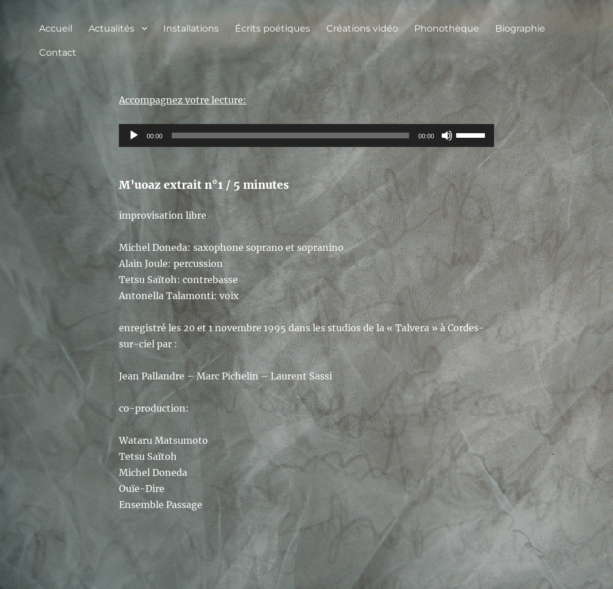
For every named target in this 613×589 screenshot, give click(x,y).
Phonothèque (446, 28)
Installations (191, 28)
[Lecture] (134, 135)
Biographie (520, 28)
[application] (306, 135)
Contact (57, 52)
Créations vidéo (362, 28)
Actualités (111, 28)
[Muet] (447, 135)
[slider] (290, 135)
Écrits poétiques (272, 28)
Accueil (55, 28)
